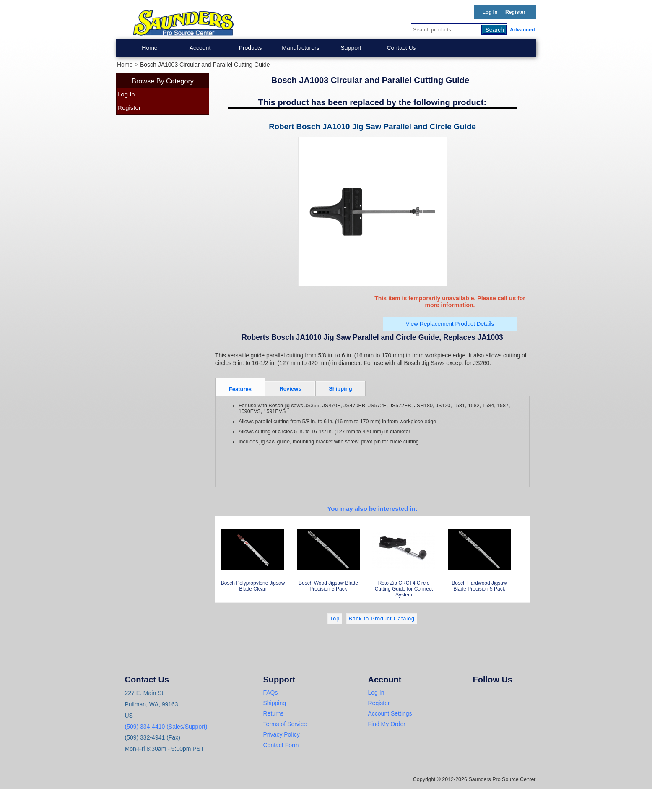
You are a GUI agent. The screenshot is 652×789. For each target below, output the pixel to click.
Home (149, 47)
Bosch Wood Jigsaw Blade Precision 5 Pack (328, 555)
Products (250, 47)
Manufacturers (300, 47)
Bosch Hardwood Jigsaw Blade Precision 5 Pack (479, 555)
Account (200, 47)
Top (335, 619)
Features (240, 389)
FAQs (270, 692)
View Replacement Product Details (450, 324)
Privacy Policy (281, 734)
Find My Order (386, 724)
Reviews (290, 388)
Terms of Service (285, 724)
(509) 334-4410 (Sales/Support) (166, 726)
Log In (490, 12)
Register (515, 12)
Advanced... (523, 30)
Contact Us (401, 47)
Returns (273, 713)
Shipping (340, 388)
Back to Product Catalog (382, 619)
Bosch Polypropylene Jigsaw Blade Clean (253, 555)
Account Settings (390, 713)
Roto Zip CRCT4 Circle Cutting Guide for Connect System (404, 558)
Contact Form (281, 745)
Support (350, 47)
